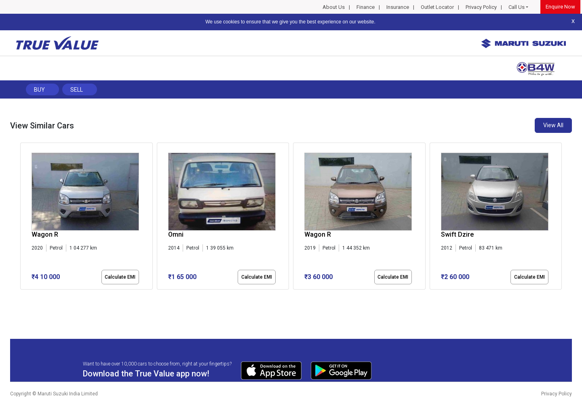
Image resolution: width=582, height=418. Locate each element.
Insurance (397, 7)
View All (553, 125)
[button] (22, 296)
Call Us (516, 7)
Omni (175, 234)
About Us (334, 7)
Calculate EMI (120, 277)
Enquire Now (560, 7)
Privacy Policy (481, 7)
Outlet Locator (437, 7)
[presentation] (24, 217)
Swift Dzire (457, 234)
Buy (39, 89)
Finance (365, 7)
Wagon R (45, 234)
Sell (76, 89)
